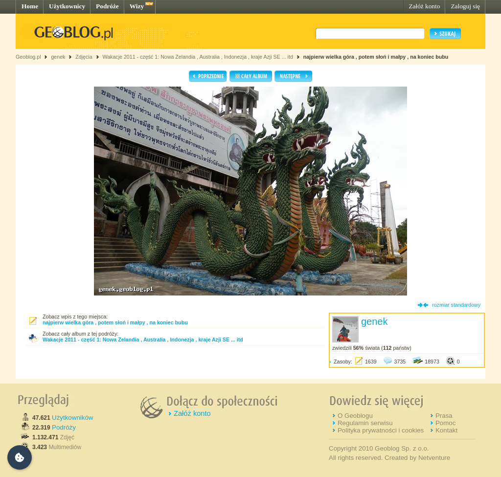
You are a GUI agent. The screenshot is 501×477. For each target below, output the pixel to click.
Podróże (107, 6)
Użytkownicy (67, 6)
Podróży (64, 427)
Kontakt (446, 430)
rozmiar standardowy (456, 305)
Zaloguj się (465, 6)
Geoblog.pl (28, 57)
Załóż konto (424, 6)
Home (30, 6)
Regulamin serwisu (365, 423)
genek (58, 57)
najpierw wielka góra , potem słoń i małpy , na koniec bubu (376, 57)
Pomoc (445, 423)
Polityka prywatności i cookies (381, 430)
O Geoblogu (355, 415)
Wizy (137, 6)
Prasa (444, 415)
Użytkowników (72, 417)
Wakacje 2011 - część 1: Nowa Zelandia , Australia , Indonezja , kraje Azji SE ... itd (197, 57)
